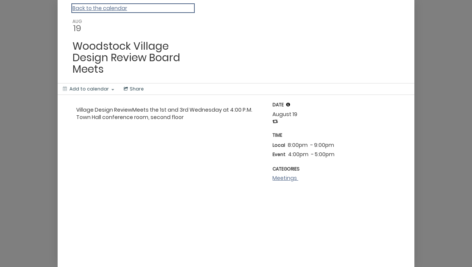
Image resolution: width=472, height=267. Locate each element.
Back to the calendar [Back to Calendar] (99, 8)
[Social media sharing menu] (133, 89)
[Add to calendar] (88, 89)
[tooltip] (288, 104)
